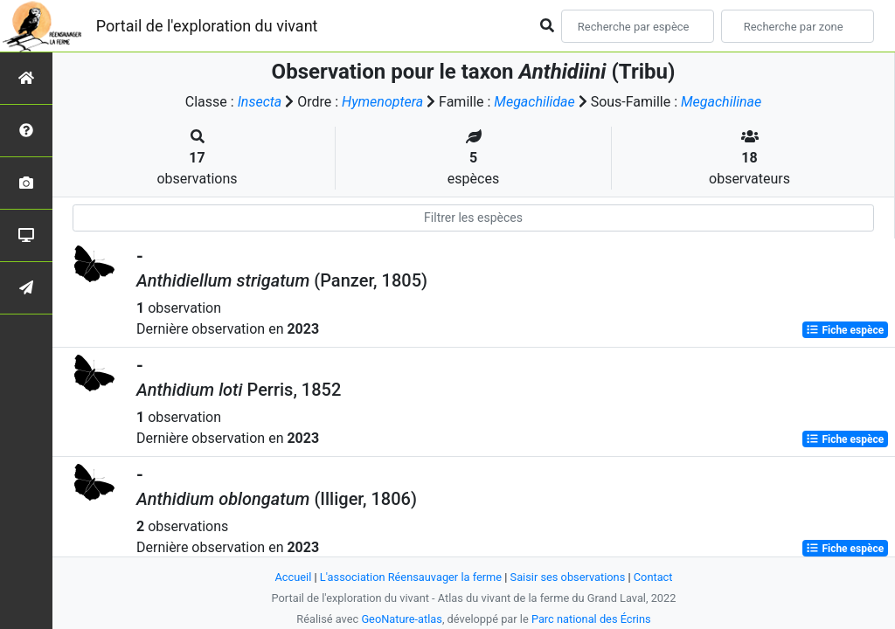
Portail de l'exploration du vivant (207, 26)
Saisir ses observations (568, 577)
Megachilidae (534, 101)
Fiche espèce (845, 330)
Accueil (293, 577)
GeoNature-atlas (401, 619)
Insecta (260, 101)
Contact (653, 577)
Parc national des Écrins (591, 619)
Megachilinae (721, 101)
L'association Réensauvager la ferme (411, 577)
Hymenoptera (382, 101)
